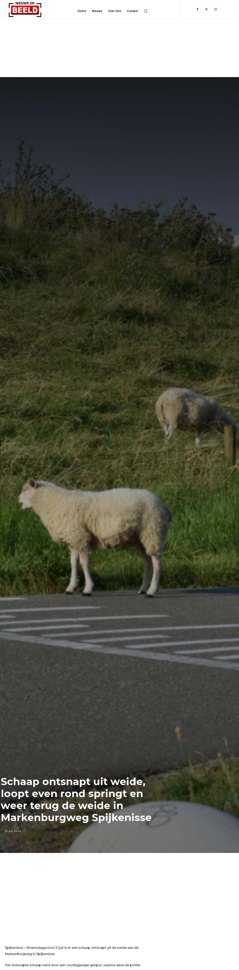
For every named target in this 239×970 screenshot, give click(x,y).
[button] (146, 11)
